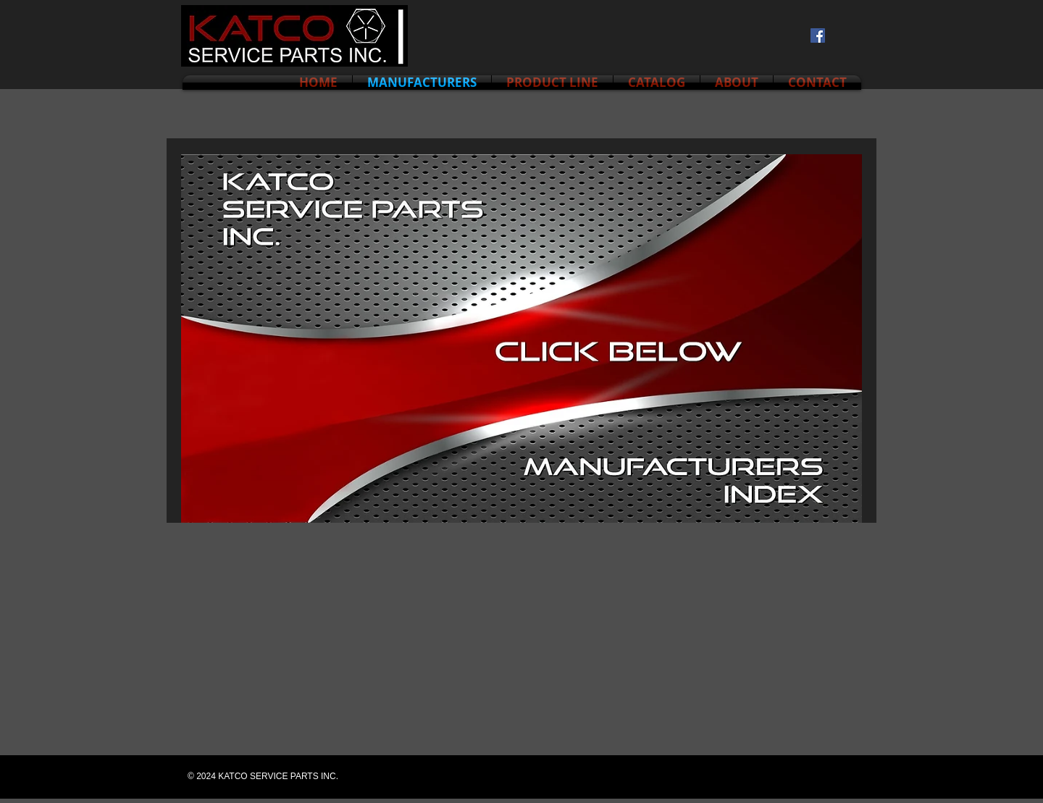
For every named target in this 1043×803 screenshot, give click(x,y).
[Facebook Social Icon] (817, 35)
